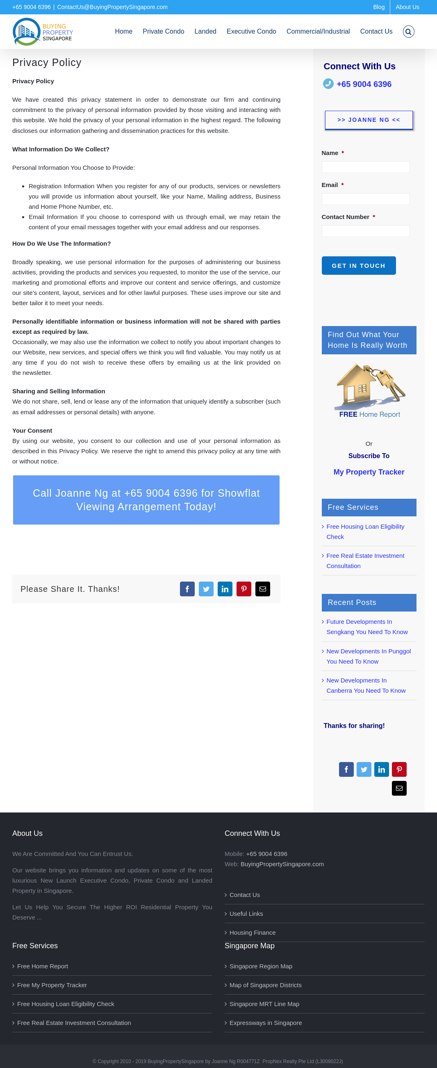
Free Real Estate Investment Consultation (74, 1022)
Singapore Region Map (261, 966)
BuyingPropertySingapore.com (282, 863)
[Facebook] (187, 589)
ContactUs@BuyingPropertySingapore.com (112, 7)
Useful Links (246, 913)
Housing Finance (253, 932)
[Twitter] (206, 589)
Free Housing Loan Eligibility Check (65, 1003)
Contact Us (245, 894)
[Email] (262, 589)
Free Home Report (42, 966)
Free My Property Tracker (52, 984)
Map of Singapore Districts (266, 984)
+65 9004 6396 (364, 84)
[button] (408, 31)
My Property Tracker (369, 472)
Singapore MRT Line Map (264, 1003)
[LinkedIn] (225, 589)
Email (333, 184)
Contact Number (349, 216)
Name (333, 152)
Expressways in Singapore (266, 1022)
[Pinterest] (243, 589)
